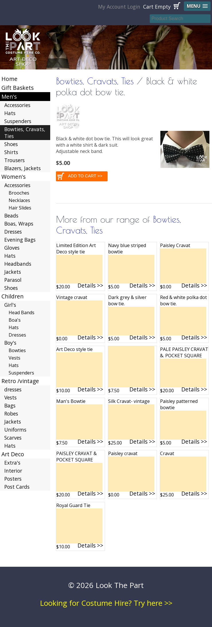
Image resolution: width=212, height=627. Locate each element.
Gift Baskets (17, 88)
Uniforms (15, 429)
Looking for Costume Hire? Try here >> (106, 603)
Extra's (12, 462)
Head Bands (21, 312)
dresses (13, 389)
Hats (9, 113)
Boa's (15, 320)
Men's (9, 96)
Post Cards (17, 486)
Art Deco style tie (74, 349)
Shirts (11, 152)
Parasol (13, 279)
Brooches (19, 193)
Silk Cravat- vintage (129, 401)
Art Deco (12, 454)
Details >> (90, 285)
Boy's (10, 342)
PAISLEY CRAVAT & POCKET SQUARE (76, 456)
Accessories (17, 105)
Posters (13, 478)
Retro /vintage (20, 381)
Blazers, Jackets (22, 168)
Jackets (12, 271)
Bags (9, 405)
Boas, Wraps (18, 223)
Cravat (167, 453)
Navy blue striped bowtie (127, 248)
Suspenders (17, 121)
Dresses (13, 231)
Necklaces (19, 200)
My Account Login (119, 6)
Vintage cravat (71, 297)
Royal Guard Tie (73, 505)
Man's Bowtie (70, 401)
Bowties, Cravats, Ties (95, 80)
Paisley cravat (122, 453)
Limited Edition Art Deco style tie (76, 248)
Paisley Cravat (175, 245)
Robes (11, 413)
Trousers (14, 160)
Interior (13, 470)
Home (9, 79)
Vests (14, 358)
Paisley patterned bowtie (179, 404)
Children (12, 296)
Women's (13, 176)
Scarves (13, 437)
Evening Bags (20, 239)
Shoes (11, 144)
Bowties (17, 350)
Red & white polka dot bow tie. (183, 300)
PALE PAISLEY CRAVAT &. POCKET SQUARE (184, 352)
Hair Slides (20, 208)
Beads (11, 215)
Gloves (12, 247)
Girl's (10, 304)
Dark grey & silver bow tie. (127, 300)
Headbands (17, 263)
